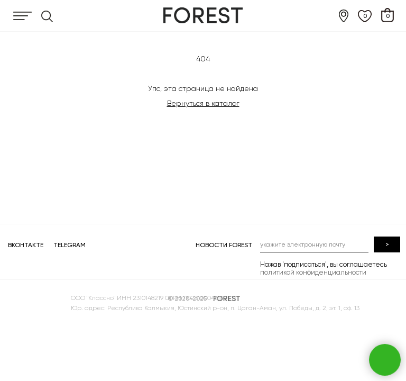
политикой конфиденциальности (313, 272)
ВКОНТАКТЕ (25, 245)
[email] (314, 244)
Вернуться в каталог (203, 103)
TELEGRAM (69, 245)
